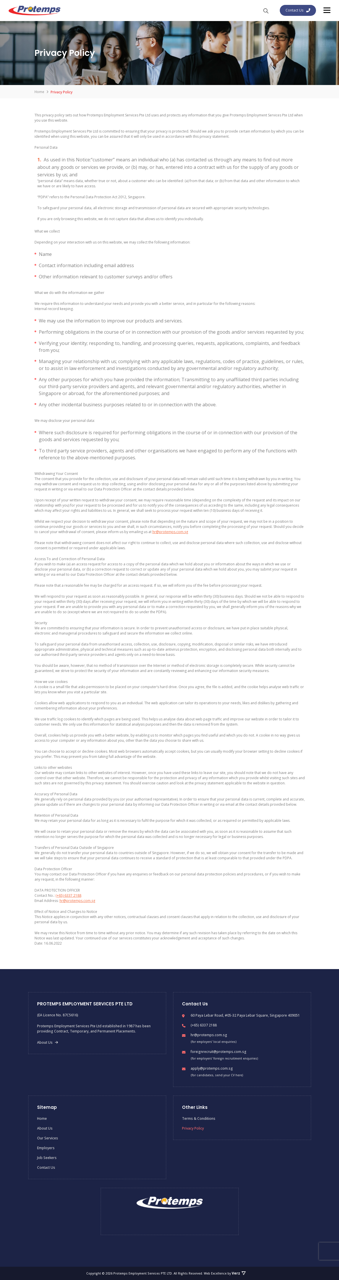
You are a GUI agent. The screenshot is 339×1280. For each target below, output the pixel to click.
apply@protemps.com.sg (212, 1068)
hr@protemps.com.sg (170, 531)
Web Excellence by (225, 1273)
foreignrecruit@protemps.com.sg (218, 1051)
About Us (47, 1042)
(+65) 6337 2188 (68, 895)
